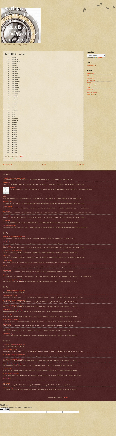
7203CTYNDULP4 (7, 206)
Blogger (66, 397)
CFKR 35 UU (6, 183)
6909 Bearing (6, 329)
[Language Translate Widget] (96, 55)
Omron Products (91, 85)
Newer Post (7, 165)
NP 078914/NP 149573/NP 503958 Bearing (14, 251)
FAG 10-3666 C (7, 270)
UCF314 (5, 265)
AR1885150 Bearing (8, 221)
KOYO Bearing (91, 80)
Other (88, 87)
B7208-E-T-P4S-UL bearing (10, 295)
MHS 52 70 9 (6, 211)
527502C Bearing (7, 260)
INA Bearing (90, 78)
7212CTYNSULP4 (7, 216)
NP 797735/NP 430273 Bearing (11, 319)
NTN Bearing (90, 82)
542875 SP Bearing (8, 334)
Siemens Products (92, 92)
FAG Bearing (90, 73)
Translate (98, 57)
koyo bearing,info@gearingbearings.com (13, 279)
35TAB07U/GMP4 (7, 201)
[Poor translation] (7, 409)
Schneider (90, 89)
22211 (4, 196)
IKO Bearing (90, 75)
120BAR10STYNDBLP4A (9, 225)
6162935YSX (6, 241)
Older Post (80, 165)
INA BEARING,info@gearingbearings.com (14, 178)
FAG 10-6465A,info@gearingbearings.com (14, 290)
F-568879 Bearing (7, 314)
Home (44, 165)
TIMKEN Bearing (91, 65)
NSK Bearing (12, 158)
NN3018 (12, 187)
